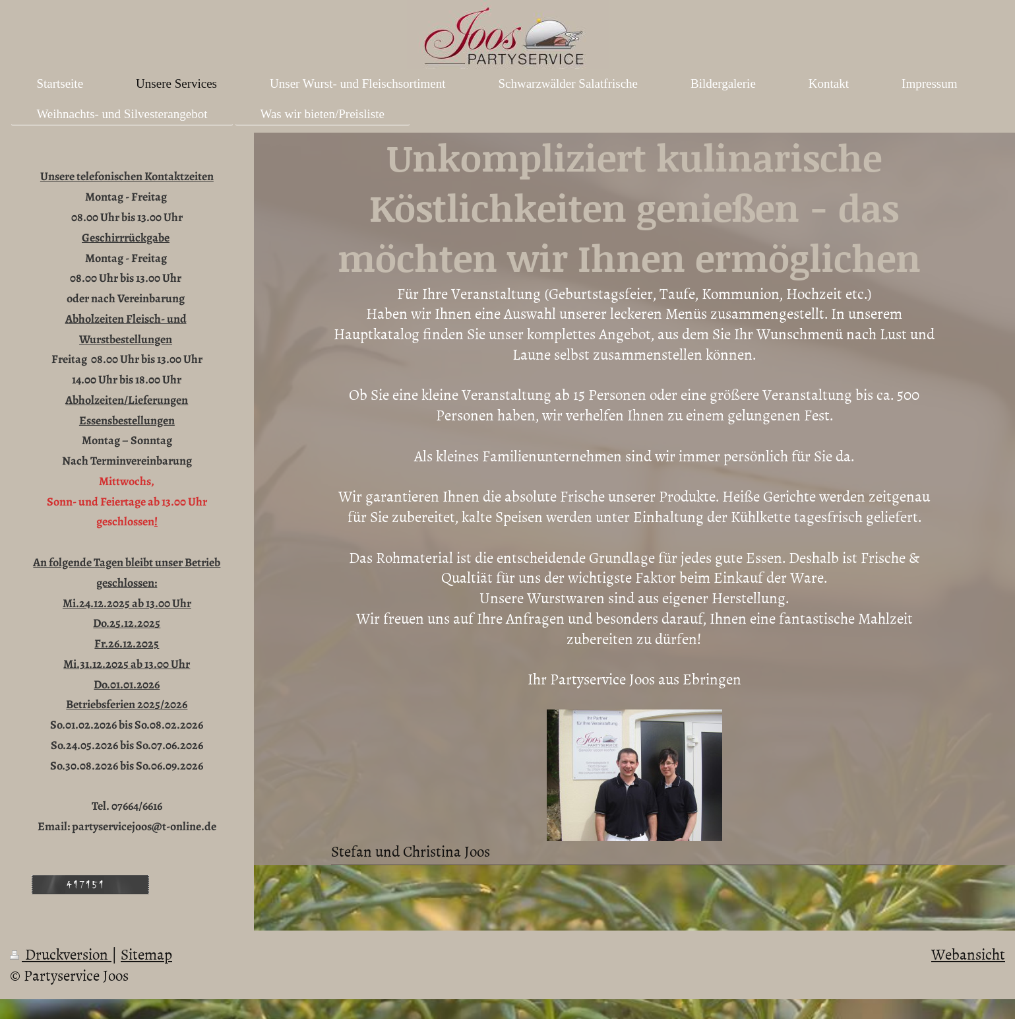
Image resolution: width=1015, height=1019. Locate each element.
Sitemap (146, 953)
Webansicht (968, 953)
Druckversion (60, 953)
